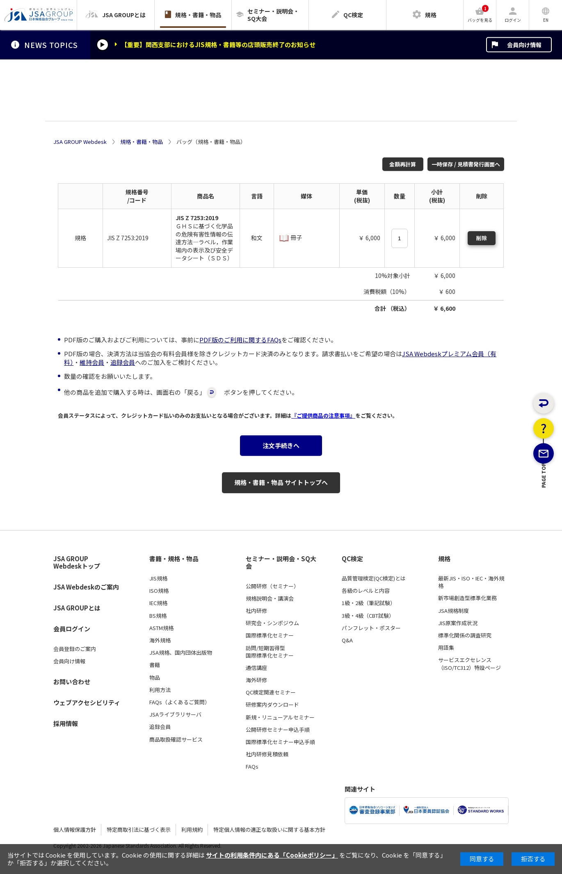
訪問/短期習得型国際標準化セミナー (270, 651)
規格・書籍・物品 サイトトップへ (281, 482)
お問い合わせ (71, 681)
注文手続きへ (281, 445)
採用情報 (65, 723)
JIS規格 (158, 578)
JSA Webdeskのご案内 (86, 587)
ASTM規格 (161, 628)
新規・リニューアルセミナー (280, 717)
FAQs (252, 766)
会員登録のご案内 (74, 649)
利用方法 (160, 690)
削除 (481, 238)
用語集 (446, 647)
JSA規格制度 (453, 611)
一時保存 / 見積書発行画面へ (466, 164)
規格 (444, 558)
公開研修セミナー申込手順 (278, 729)
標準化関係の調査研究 (464, 635)
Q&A (347, 640)
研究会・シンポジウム (272, 623)
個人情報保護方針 (74, 829)
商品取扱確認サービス (176, 739)
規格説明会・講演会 (270, 598)
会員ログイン (71, 628)
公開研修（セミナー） (272, 586)
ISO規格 (159, 590)
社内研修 (256, 611)
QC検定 (352, 558)
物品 (154, 677)
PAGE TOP (544, 516)
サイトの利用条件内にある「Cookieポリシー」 (272, 855)
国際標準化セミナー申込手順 (280, 742)
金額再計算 (402, 164)
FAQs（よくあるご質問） (179, 702)
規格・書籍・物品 (141, 142)
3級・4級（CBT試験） (368, 615)
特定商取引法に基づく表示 (139, 829)
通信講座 (256, 667)
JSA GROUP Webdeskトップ (76, 562)
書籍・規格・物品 (174, 558)
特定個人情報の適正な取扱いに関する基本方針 (269, 829)
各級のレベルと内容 (366, 590)
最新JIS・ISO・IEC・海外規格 (471, 582)
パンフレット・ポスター (371, 628)
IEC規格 (158, 603)
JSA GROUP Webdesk (80, 142)
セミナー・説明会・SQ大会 (281, 562)
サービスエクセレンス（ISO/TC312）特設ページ (469, 663)
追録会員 (122, 362)
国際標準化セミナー (270, 635)
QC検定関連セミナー (271, 692)
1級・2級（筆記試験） (368, 603)
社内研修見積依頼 (267, 754)
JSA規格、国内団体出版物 (180, 652)
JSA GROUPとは (77, 607)
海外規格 (160, 640)
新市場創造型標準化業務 (467, 598)
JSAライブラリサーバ (175, 714)
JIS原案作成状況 (457, 623)
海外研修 (256, 680)
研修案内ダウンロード (272, 704)
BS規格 (158, 615)
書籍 (154, 665)
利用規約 (192, 829)
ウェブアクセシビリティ (86, 702)
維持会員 (92, 362)
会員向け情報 (524, 45)
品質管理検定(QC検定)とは (374, 578)
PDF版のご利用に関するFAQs (240, 339)
